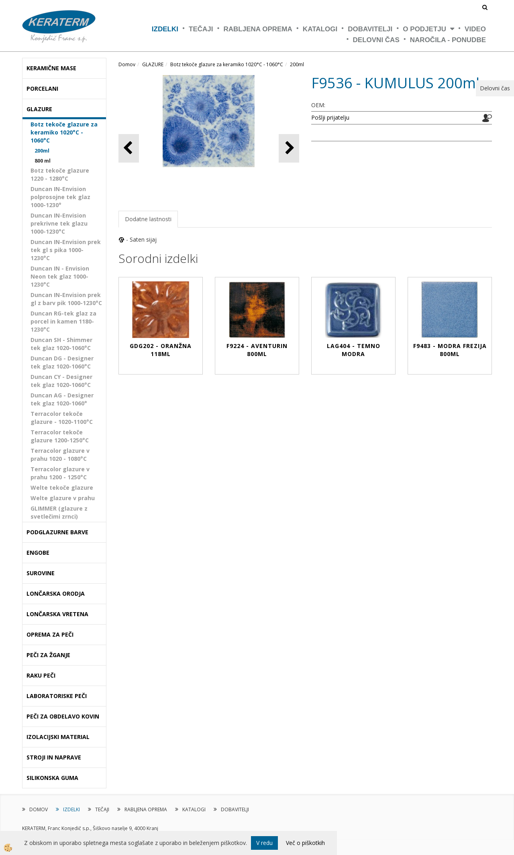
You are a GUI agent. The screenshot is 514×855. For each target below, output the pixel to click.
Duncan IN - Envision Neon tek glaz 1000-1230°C (60, 276)
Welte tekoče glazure (62, 487)
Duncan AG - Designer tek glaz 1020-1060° (62, 399)
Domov (126, 64)
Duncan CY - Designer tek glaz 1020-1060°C (61, 381)
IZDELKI (165, 29)
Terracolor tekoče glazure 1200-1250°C (60, 436)
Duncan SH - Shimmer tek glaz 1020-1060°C (61, 344)
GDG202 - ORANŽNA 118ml (161, 350)
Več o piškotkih (305, 843)
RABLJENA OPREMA (258, 29)
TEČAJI (201, 29)
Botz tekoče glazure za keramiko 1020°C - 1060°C (64, 132)
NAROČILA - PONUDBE (448, 40)
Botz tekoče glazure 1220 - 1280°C (60, 174)
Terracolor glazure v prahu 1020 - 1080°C (60, 454)
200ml (42, 150)
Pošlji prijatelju (330, 117)
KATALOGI (320, 29)
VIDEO (475, 29)
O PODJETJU (424, 29)
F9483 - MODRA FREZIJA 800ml (450, 350)
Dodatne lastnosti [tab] (148, 219)
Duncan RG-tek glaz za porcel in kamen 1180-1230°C (63, 321)
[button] (289, 148)
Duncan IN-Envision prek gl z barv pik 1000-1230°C (66, 299)
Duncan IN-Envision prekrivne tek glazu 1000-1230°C (59, 223)
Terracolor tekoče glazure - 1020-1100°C (62, 417)
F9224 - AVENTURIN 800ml (257, 350)
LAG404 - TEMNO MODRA (353, 350)
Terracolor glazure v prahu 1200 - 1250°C (60, 473)
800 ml (43, 160)
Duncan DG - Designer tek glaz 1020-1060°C (62, 362)
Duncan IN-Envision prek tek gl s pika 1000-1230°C (66, 250)
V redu (264, 843)
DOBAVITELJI (370, 29)
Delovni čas (376, 40)
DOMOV (38, 809)
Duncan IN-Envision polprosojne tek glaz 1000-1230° (60, 197)
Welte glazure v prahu (63, 498)
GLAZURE (152, 64)
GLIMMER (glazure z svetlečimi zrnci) (59, 512)
